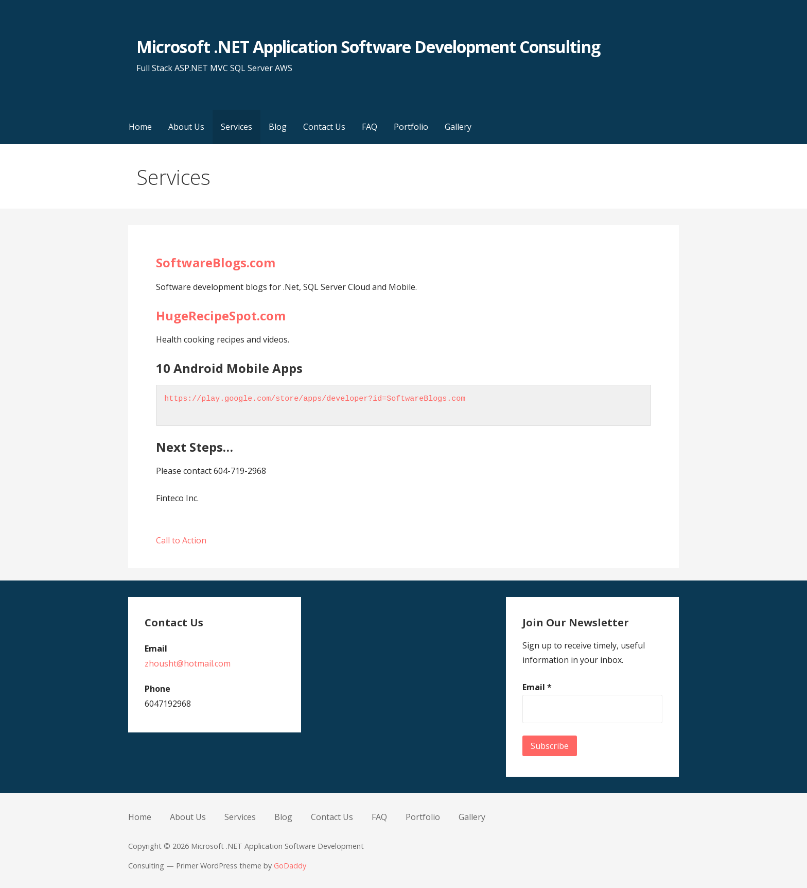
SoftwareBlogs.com (215, 262)
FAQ (369, 126)
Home (140, 126)
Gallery (458, 126)
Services (236, 126)
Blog (278, 126)
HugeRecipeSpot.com (221, 315)
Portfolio (411, 126)
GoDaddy (290, 865)
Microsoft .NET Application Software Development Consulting (368, 47)
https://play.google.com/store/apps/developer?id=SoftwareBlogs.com (314, 399)
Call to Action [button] (181, 540)
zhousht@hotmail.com (188, 663)
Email (537, 687)
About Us (186, 126)
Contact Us (324, 126)
